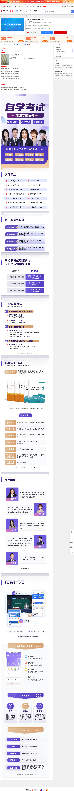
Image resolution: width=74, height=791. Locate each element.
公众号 (72, 533)
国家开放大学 (9, 6)
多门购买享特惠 (46, 32)
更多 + (72, 44)
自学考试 (3, 6)
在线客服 (71, 547)
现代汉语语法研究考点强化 (23, 16)
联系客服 (63, 6)
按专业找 (28, 11)
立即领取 (21, 41)
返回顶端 (71, 552)
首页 (17, 11)
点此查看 (50, 28)
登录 (68, 6)
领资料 (72, 538)
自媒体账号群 (38, 6)
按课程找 (22, 11)
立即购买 (61, 32)
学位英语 (26, 6)
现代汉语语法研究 (12, 16)
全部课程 (5, 16)
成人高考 (15, 6)
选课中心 (71, 542)
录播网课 (34, 11)
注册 (72, 6)
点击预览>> (52, 26)
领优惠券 (44, 6)
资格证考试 (32, 6)
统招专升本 (21, 6)
